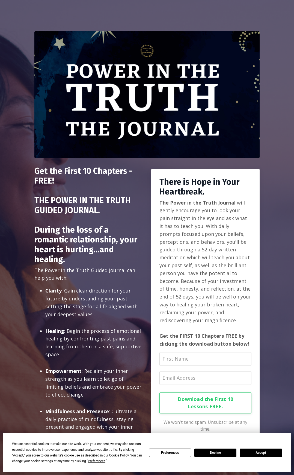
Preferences (170, 453)
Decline (215, 453)
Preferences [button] (96, 461)
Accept (261, 453)
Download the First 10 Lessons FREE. (205, 403)
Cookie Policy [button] (119, 455)
